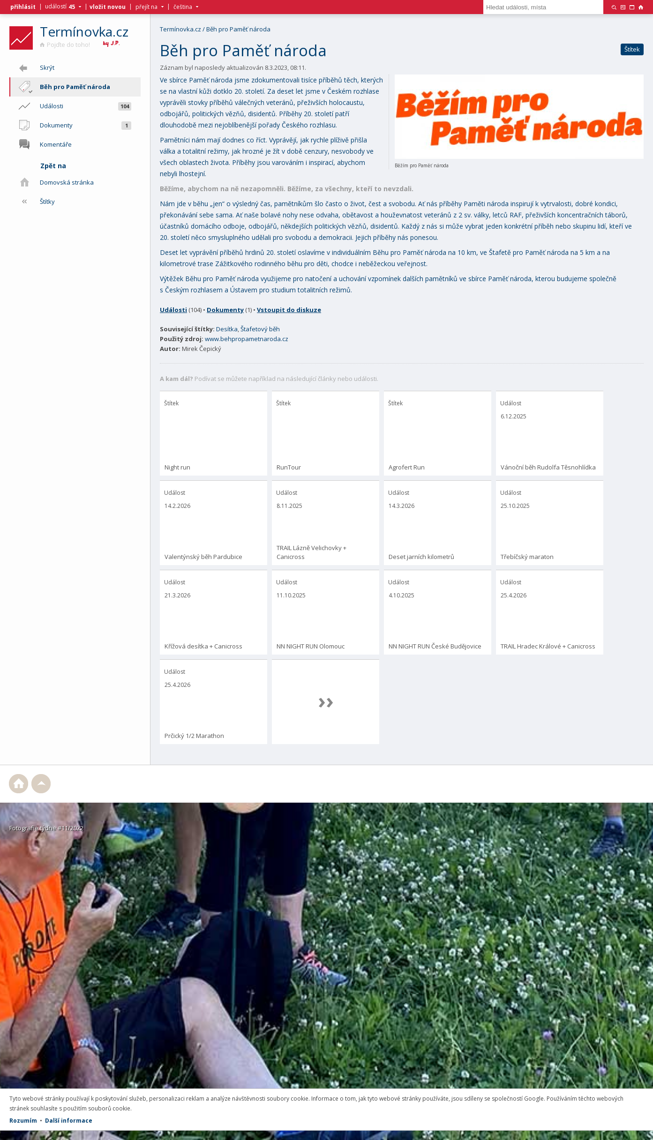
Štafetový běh (260, 329)
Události (173, 309)
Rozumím (23, 1121)
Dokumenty (225, 309)
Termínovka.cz (84, 31)
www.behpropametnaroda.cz (246, 339)
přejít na (146, 7)
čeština (182, 7)
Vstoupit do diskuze (289, 309)
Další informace (68, 1121)
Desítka (227, 329)
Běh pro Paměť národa (238, 29)
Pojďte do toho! (65, 44)
